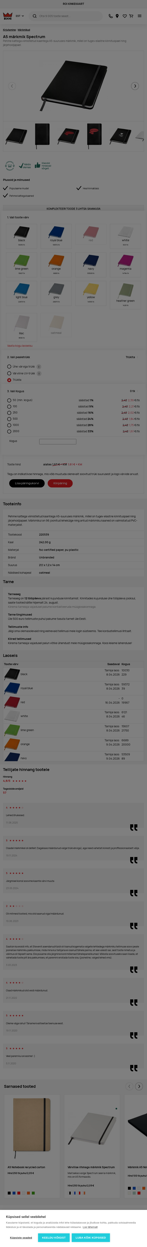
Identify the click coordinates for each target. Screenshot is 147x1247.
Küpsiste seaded (21, 1237)
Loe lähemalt (90, 1227)
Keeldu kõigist (54, 1237)
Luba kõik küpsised (91, 1237)
